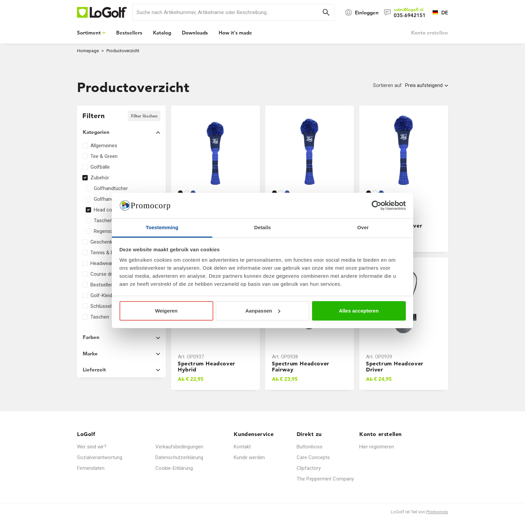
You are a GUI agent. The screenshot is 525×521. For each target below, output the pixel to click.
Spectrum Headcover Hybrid (206, 366)
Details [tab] (262, 227)
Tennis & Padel (106, 253)
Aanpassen (262, 311)
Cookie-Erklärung (174, 468)
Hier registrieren (376, 447)
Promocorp (437, 511)
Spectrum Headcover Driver (395, 366)
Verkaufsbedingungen (179, 447)
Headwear (101, 263)
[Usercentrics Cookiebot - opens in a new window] (376, 205)
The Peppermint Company (325, 479)
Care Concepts (313, 457)
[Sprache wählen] (437, 12)
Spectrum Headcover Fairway (300, 366)
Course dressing (108, 274)
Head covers (108, 210)
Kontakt (242, 447)
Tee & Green (104, 156)
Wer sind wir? (91, 447)
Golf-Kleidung (105, 295)
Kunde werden (249, 457)
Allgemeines (103, 146)
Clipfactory (309, 468)
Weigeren (166, 311)
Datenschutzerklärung (179, 457)
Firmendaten (90, 468)
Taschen (99, 317)
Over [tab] (363, 227)
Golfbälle (100, 167)
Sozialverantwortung (99, 457)
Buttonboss (309, 447)
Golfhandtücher (111, 188)
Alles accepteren (359, 311)
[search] (233, 12)
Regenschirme (109, 231)
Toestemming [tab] (162, 227)
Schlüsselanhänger (111, 306)
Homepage (88, 50)
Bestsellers (102, 285)
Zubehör (99, 178)
